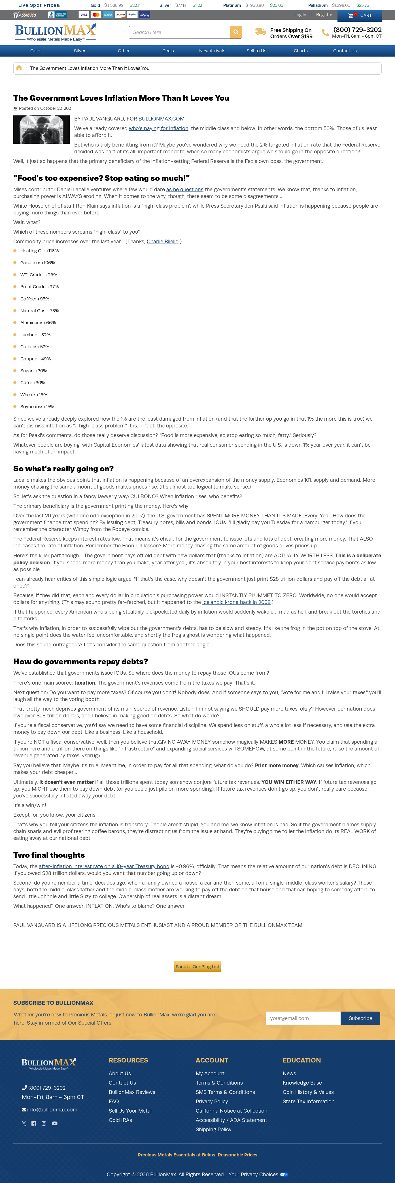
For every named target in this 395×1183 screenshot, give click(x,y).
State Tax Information (309, 1101)
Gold (95, 5)
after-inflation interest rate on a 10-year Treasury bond (104, 866)
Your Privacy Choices (258, 1174)
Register (324, 14)
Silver (165, 5)
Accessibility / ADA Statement (231, 1120)
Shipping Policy (214, 1129)
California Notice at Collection (231, 1111)
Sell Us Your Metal (130, 1111)
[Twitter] (24, 1123)
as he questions (184, 189)
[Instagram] (44, 1123)
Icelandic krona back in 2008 (236, 602)
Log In (300, 14)
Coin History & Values (308, 1092)
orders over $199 (291, 36)
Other (124, 50)
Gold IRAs (120, 1120)
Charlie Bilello (163, 241)
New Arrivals (212, 50)
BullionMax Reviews (132, 1092)
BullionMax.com (161, 119)
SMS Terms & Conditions (225, 1092)
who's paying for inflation (158, 128)
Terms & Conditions (219, 1083)
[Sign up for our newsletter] (303, 1018)
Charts (301, 50)
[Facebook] (33, 1123)
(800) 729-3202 (43, 1088)
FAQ (114, 1101)
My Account (210, 1073)
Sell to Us (256, 50)
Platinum (232, 5)
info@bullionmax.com (52, 1110)
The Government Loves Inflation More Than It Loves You (89, 68)
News (289, 1073)
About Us (120, 1073)
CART (362, 15)
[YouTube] (55, 1123)
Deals (168, 50)
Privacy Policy (212, 1101)
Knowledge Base (302, 1083)
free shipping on (291, 30)
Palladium (318, 5)
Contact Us (345, 50)
